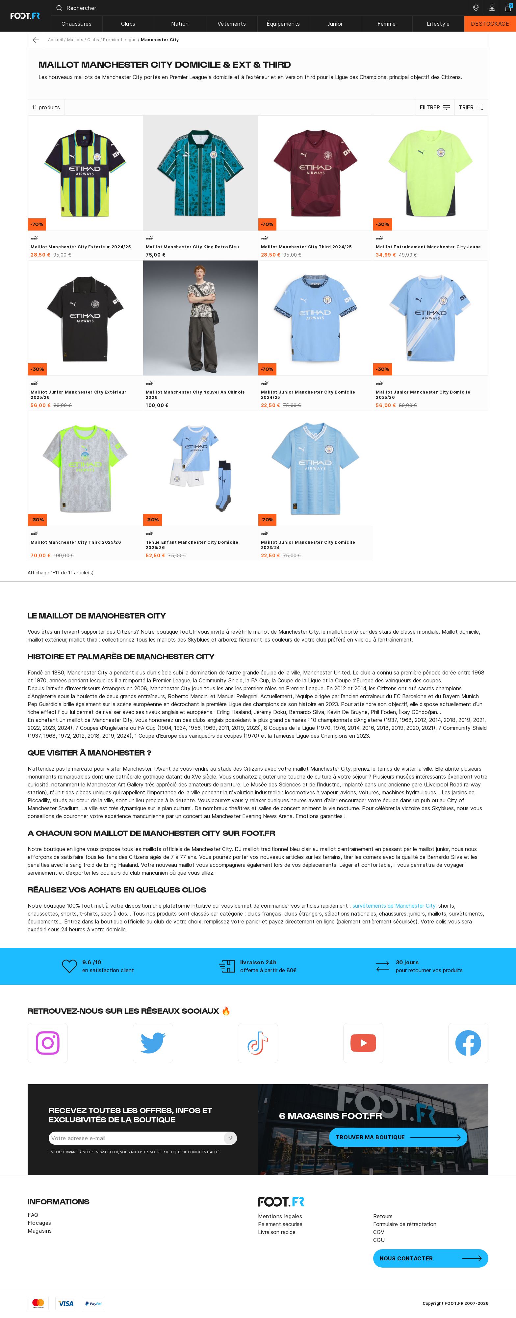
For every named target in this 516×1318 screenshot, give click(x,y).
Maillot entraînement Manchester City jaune (428, 246)
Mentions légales (280, 1216)
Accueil (55, 39)
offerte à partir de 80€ (268, 970)
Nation (180, 23)
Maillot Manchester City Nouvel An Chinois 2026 (195, 395)
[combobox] (259, 8)
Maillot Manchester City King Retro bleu (192, 246)
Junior (335, 23)
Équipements (283, 23)
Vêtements (232, 23)
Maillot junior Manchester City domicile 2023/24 (308, 545)
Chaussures (76, 23)
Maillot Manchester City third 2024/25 (306, 246)
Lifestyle (438, 23)
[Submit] (58, 8)
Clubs (128, 23)
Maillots (75, 39)
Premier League (120, 39)
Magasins (40, 1230)
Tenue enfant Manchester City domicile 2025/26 (192, 545)
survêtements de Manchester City (393, 905)
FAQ (33, 1215)
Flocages (39, 1223)
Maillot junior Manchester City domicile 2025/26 (423, 395)
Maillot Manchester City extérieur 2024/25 (81, 246)
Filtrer (435, 107)
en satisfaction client (108, 970)
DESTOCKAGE (490, 23)
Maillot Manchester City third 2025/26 (76, 542)
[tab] (258, 77)
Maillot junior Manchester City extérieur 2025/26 (79, 395)
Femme (386, 23)
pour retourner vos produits (429, 970)
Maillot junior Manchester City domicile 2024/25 (308, 395)
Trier (471, 107)
